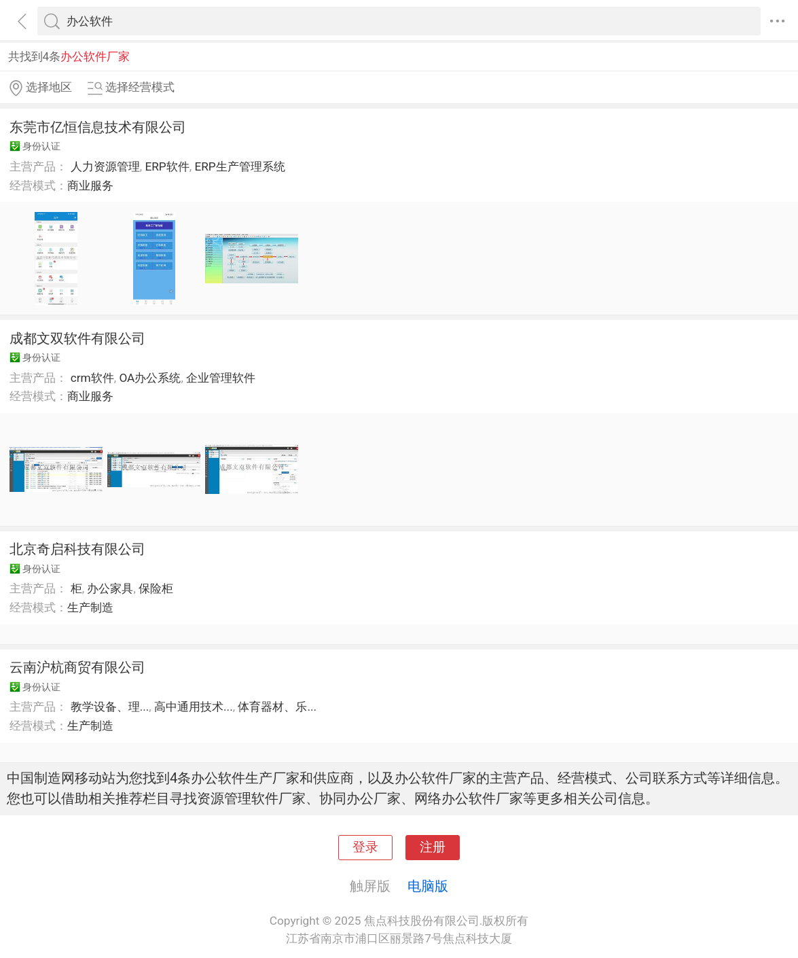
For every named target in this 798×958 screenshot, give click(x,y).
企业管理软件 (220, 378)
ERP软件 (167, 166)
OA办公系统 (150, 378)
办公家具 (110, 588)
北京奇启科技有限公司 (77, 549)
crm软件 (92, 378)
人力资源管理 (105, 166)
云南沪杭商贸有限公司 (77, 667)
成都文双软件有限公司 (77, 338)
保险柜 (156, 588)
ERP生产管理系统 (239, 166)
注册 (433, 847)
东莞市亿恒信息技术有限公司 (98, 127)
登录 (365, 847)
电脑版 (427, 886)
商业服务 (90, 185)
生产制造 (90, 607)
